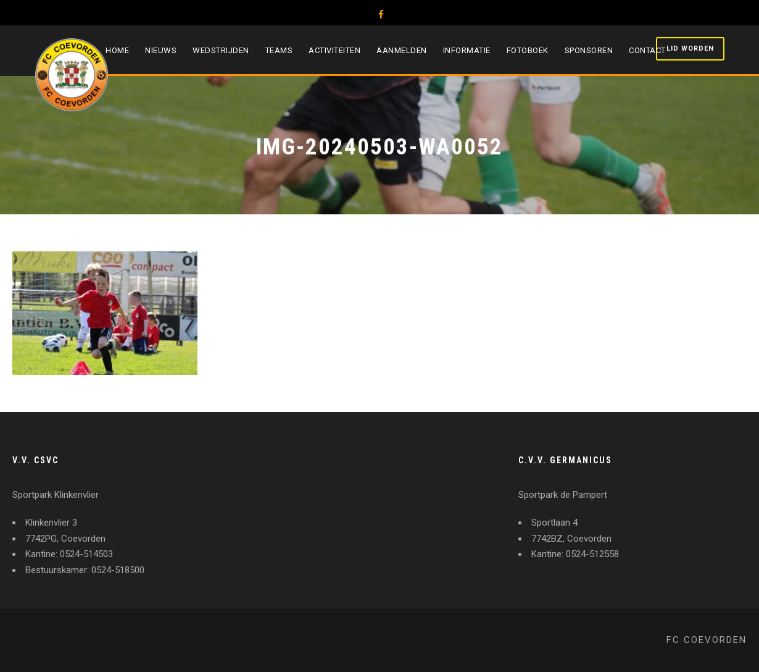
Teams (279, 50)
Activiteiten (334, 50)
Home (117, 50)
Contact (647, 50)
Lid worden (690, 48)
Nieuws (160, 50)
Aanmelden (401, 50)
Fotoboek (528, 50)
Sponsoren (589, 50)
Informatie (467, 50)
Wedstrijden (221, 50)
